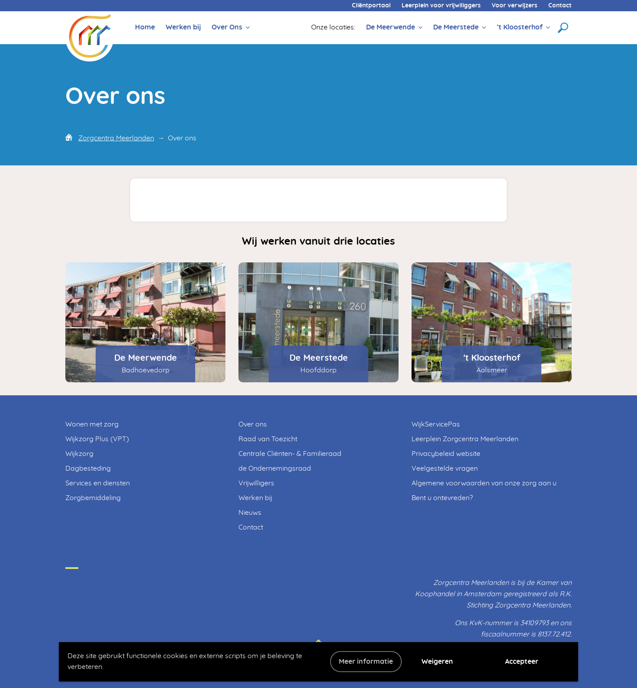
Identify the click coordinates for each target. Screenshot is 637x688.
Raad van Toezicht (267, 439)
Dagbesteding (88, 468)
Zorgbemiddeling (93, 497)
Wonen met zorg (92, 424)
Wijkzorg (79, 453)
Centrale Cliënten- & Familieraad (289, 453)
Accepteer (521, 661)
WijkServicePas (436, 424)
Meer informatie (366, 661)
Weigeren (437, 661)
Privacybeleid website (446, 453)
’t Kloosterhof (520, 27)
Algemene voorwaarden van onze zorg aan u (484, 483)
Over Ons (227, 27)
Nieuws (249, 512)
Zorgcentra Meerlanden (116, 138)
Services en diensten (97, 483)
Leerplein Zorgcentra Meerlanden (465, 439)
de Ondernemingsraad (274, 468)
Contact (560, 6)
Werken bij (183, 27)
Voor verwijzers (514, 6)
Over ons (252, 424)
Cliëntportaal (371, 6)
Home (145, 27)
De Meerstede (456, 27)
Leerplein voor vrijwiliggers (441, 6)
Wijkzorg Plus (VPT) (97, 439)
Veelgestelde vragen (445, 468)
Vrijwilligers (256, 483)
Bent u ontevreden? (442, 497)
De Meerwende (390, 27)
